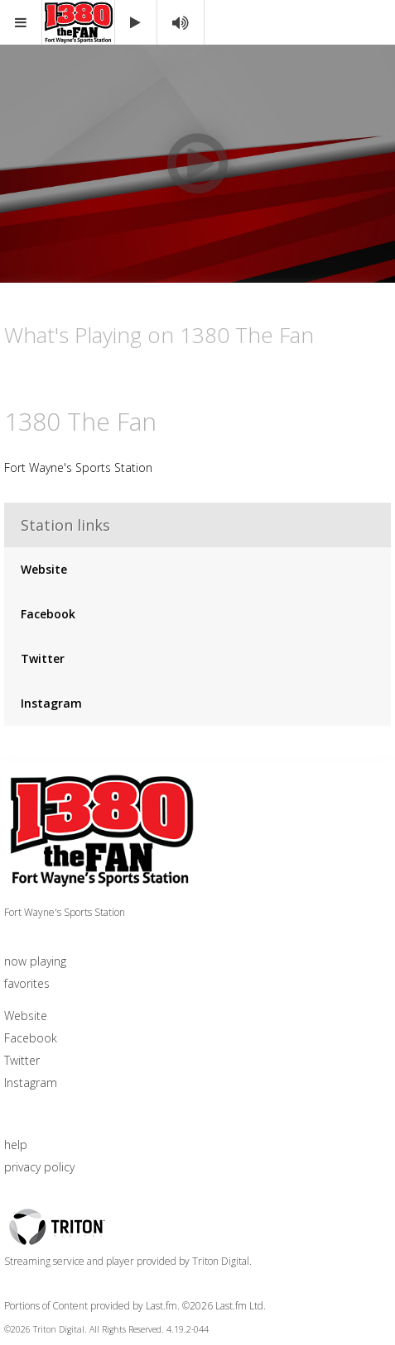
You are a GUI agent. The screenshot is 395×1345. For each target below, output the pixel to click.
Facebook (48, 614)
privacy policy (39, 1167)
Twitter (43, 658)
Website (44, 569)
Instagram (51, 703)
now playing (35, 961)
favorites (27, 983)
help (15, 1144)
